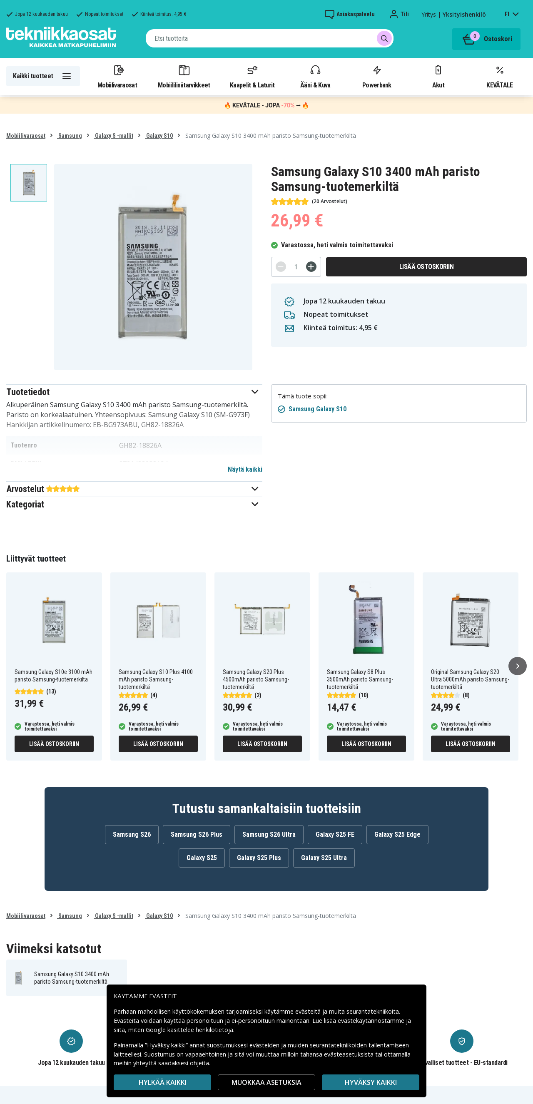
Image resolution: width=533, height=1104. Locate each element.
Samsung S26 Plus (196, 834)
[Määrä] (296, 267)
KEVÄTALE (499, 76)
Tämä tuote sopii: (303, 396)
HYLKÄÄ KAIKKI (163, 1082)
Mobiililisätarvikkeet (184, 76)
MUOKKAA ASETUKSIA (266, 1082)
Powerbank (376, 76)
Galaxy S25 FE (335, 834)
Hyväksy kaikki (371, 1082)
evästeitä (308, 1011)
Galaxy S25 (202, 858)
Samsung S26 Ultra (269, 834)
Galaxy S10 (159, 135)
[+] (311, 266)
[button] (134, 392)
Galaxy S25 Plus (259, 858)
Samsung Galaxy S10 (317, 409)
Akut (438, 76)
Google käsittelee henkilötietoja (189, 1030)
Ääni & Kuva (315, 76)
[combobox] (270, 38)
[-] (281, 266)
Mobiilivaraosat (117, 76)
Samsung (69, 135)
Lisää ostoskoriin (426, 267)
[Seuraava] (517, 666)
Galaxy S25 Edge (397, 834)
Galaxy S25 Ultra (324, 858)
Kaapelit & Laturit (252, 76)
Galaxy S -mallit (113, 135)
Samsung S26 (132, 834)
